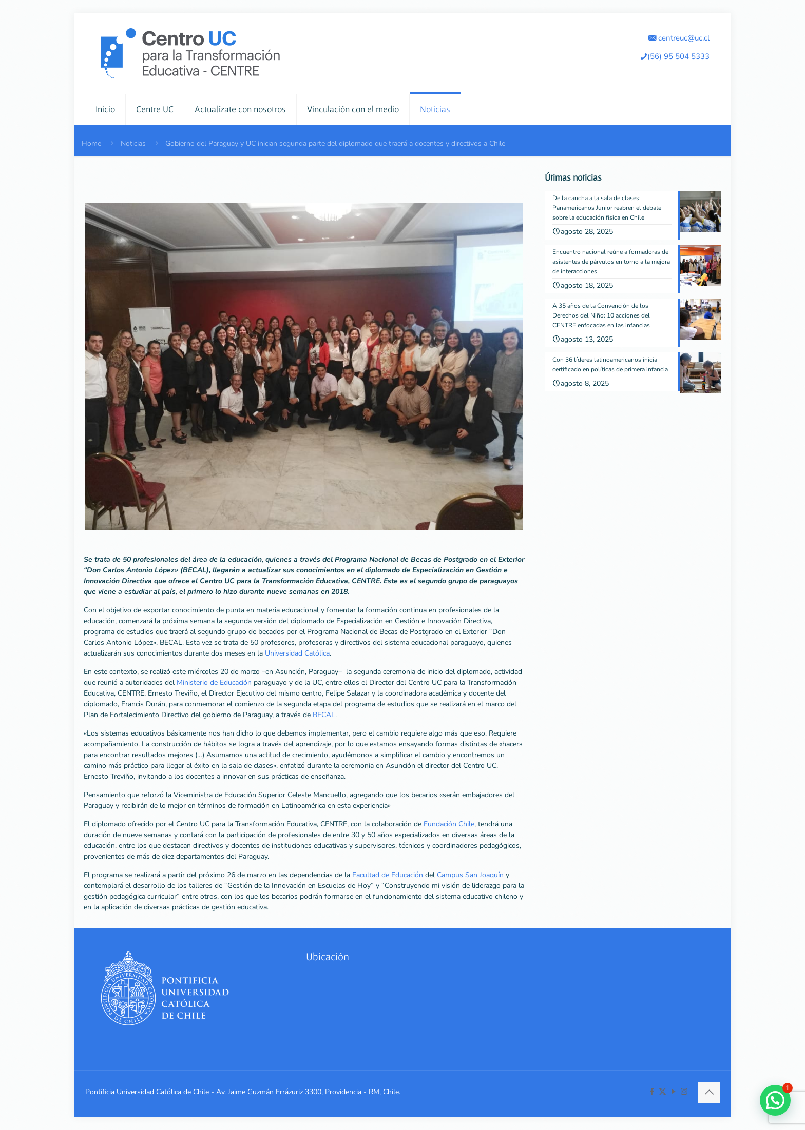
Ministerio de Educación (214, 682)
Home (91, 143)
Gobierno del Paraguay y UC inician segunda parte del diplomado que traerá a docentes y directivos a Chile (335, 143)
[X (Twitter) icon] (662, 1091)
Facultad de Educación (387, 875)
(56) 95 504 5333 (675, 56)
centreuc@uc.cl (679, 38)
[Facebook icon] (652, 1091)
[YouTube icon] (673, 1091)
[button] (775, 1100)
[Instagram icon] (684, 1091)
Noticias (133, 143)
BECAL (324, 715)
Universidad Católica (297, 653)
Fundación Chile (449, 824)
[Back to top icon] (709, 1092)
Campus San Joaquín (470, 875)
